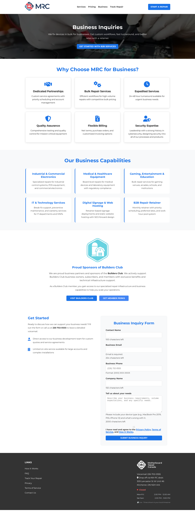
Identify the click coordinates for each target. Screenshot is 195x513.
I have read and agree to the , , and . (134, 432)
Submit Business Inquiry (133, 441)
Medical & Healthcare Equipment (97, 175)
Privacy (28, 486)
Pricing (92, 7)
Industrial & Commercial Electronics (48, 175)
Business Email (114, 345)
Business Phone (114, 363)
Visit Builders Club (81, 298)
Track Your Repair (33, 481)
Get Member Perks (114, 298)
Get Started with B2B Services (97, 46)
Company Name (114, 378)
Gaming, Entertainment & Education (147, 175)
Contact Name (113, 330)
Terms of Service (33, 491)
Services (81, 7)
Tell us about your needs (118, 393)
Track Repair (116, 7)
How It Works (126, 435)
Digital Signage (93, 202)
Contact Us (30, 496)
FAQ (27, 476)
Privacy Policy (143, 432)
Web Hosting (102, 204)
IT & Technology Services (48, 202)
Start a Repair (159, 7)
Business (103, 7)
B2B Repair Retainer (147, 202)
